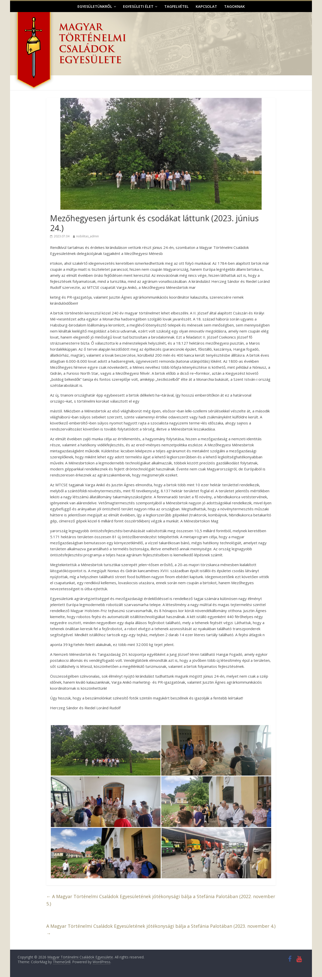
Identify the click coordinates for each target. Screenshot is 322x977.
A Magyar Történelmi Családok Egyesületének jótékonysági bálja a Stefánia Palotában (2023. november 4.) (160, 929)
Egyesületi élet (138, 6)
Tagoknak (234, 6)
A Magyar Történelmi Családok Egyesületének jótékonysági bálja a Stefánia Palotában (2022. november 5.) (160, 900)
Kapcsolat (206, 6)
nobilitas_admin (87, 236)
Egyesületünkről (94, 6)
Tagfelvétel (176, 6)
